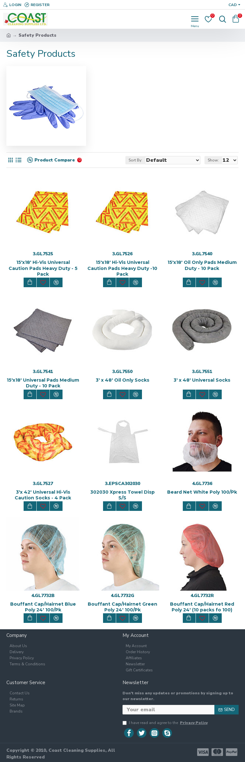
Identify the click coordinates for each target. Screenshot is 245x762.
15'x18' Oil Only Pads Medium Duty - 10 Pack (202, 265)
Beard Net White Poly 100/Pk (202, 492)
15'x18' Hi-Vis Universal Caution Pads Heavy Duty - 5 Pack (43, 268)
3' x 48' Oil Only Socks (122, 380)
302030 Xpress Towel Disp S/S (122, 495)
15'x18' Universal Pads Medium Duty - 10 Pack (43, 383)
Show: (213, 160)
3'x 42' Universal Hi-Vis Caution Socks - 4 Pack (43, 495)
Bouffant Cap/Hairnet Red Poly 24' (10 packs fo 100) (202, 607)
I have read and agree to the (165, 723)
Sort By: (135, 160)
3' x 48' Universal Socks (202, 380)
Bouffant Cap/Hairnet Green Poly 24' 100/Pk (122, 607)
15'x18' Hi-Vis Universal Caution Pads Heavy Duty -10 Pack (122, 268)
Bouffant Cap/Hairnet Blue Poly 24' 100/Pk (43, 607)
